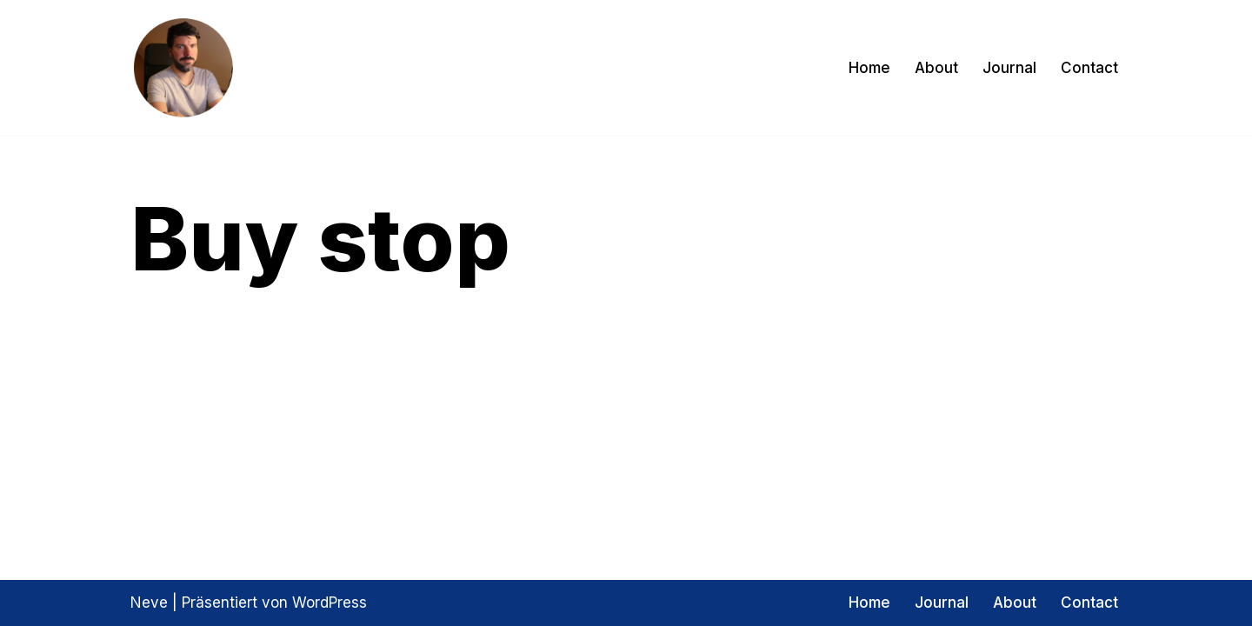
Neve (149, 602)
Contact (1089, 68)
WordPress (329, 602)
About (936, 68)
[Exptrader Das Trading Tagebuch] (182, 67)
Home (869, 68)
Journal (1009, 68)
